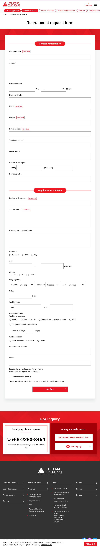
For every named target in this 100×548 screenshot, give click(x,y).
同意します (90, 544)
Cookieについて (46, 545)
